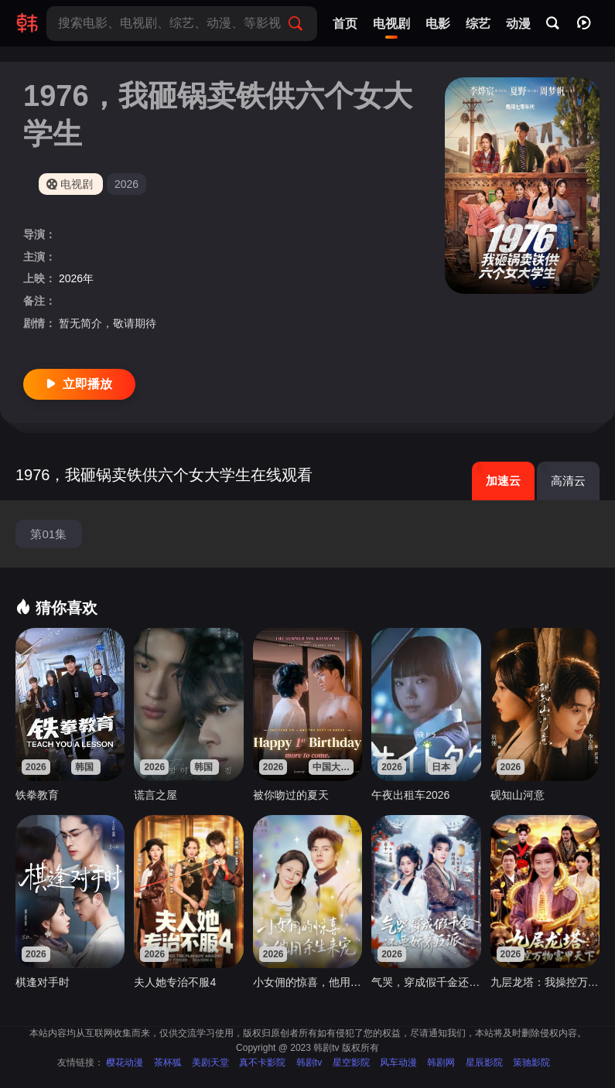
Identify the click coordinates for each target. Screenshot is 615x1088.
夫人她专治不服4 (175, 982)
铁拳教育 (37, 795)
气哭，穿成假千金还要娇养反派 (425, 982)
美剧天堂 (210, 1062)
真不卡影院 (262, 1062)
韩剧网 (441, 1062)
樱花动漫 (124, 1062)
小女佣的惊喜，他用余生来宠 (307, 982)
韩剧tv (309, 1062)
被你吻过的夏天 (291, 795)
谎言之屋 (155, 795)
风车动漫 (398, 1062)
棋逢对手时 (42, 982)
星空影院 (351, 1062)
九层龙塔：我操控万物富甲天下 (545, 982)
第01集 (48, 534)
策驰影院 (531, 1062)
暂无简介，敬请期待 (107, 323)
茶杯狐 (168, 1062)
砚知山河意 (517, 795)
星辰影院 (484, 1062)
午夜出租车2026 (410, 795)
